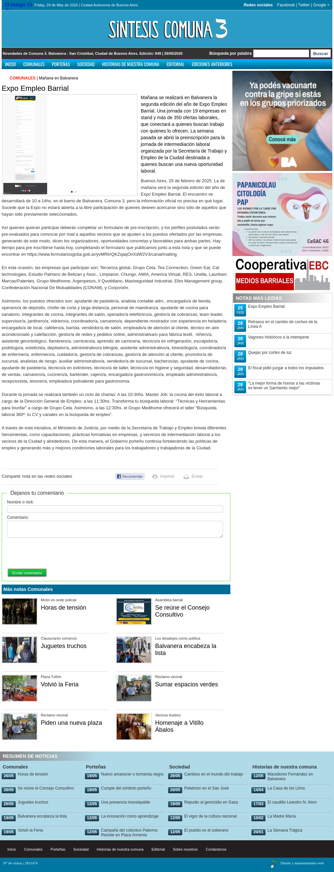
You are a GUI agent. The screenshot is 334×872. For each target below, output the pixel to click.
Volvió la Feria (60, 684)
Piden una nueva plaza (71, 722)
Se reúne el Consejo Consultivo (182, 611)
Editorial (175, 63)
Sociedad (86, 63)
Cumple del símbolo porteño (126, 788)
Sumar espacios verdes (186, 684)
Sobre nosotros (185, 849)
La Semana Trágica (284, 830)
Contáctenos (216, 849)
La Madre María (281, 816)
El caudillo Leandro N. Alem (292, 802)
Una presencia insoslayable (125, 802)
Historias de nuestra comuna (130, 63)
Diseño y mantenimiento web (302, 863)
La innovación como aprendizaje (129, 816)
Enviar (197, 476)
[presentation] (58, 553)
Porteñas (61, 63)
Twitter (304, 5)
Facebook (286, 5)
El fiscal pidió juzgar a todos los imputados (286, 368)
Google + (321, 5)
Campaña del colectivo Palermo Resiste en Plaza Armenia (129, 832)
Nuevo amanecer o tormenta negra (132, 774)
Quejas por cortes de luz (270, 352)
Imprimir (167, 476)
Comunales (34, 63)
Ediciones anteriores (212, 63)
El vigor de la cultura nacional (210, 816)
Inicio (10, 63)
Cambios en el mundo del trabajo (213, 774)
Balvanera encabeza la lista (42, 816)
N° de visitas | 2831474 (20, 863)
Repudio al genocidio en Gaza (211, 802)
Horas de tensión (63, 607)
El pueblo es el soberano (206, 830)
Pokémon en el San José (206, 788)
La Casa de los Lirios (286, 788)
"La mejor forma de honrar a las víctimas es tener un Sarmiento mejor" (284, 385)
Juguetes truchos (64, 646)
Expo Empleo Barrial (266, 306)
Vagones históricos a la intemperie (278, 337)
